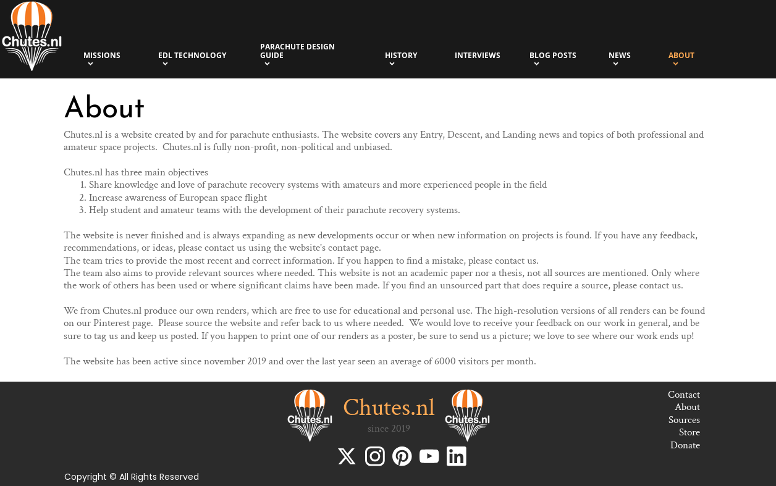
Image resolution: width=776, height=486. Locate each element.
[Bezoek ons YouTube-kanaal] (429, 456)
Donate (685, 445)
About (687, 407)
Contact (684, 394)
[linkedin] (456, 456)
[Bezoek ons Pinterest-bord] (402, 456)
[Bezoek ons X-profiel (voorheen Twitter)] (348, 456)
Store (689, 432)
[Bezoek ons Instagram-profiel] (375, 456)
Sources (684, 420)
